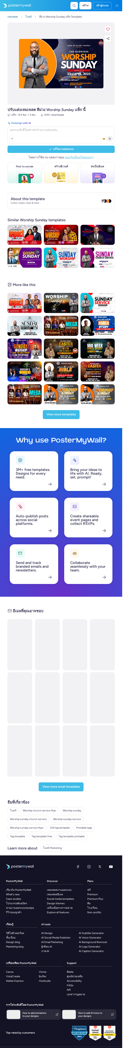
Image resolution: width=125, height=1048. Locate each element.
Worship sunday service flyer (27, 827)
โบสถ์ (13, 810)
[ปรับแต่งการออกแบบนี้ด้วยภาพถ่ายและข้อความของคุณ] (61, 64)
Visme (42, 972)
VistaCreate (13, 976)
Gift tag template (60, 827)
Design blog (13, 942)
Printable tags (84, 827)
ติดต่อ (70, 972)
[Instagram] (89, 866)
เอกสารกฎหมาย (76, 994)
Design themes (56, 903)
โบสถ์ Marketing (52, 848)
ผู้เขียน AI (46, 946)
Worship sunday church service (28, 819)
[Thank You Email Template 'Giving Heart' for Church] (75, 644)
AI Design (47, 933)
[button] (108, 29)
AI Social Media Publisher (56, 937)
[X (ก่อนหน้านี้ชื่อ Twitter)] (100, 866)
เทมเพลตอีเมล (55, 894)
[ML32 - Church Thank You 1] (47, 697)
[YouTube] (111, 866)
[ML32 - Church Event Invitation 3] (75, 697)
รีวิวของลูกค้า (14, 912)
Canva (9, 972)
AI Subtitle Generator (91, 933)
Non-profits (94, 912)
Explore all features (58, 912)
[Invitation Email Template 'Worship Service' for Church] (75, 750)
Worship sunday (72, 810)
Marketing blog (14, 946)
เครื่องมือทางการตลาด (60, 907)
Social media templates (60, 899)
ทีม (89, 903)
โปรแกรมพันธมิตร (16, 903)
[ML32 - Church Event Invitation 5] (47, 750)
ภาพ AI (45, 951)
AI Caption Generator (91, 951)
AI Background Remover (93, 942)
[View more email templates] (61, 786)
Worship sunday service (67, 819)
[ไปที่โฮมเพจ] (15, 5)
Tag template (17, 836)
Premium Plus (95, 899)
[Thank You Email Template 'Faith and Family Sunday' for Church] (102, 750)
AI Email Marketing (52, 942)
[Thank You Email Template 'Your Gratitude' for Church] (102, 697)
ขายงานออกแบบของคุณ (20, 907)
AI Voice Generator (90, 937)
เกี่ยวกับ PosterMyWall (18, 890)
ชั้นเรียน (11, 937)
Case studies (13, 899)
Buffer (42, 976)
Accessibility (74, 980)
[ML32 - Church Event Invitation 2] (20, 697)
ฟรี (89, 890)
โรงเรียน (92, 907)
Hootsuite (45, 980)
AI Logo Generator (89, 946)
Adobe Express (15, 980)
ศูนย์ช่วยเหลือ (75, 976)
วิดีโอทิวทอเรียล (15, 933)
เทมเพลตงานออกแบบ (59, 890)
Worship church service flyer (39, 810)
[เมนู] (117, 5)
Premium (92, 894)
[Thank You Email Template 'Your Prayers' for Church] (20, 644)
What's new (13, 894)
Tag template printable (72, 836)
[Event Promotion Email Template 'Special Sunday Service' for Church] (102, 644)
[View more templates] (61, 414)
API (69, 989)
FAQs (70, 985)
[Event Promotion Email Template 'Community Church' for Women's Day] (47, 644)
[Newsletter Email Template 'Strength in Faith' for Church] (20, 750)
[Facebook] (78, 866)
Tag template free (42, 836)
